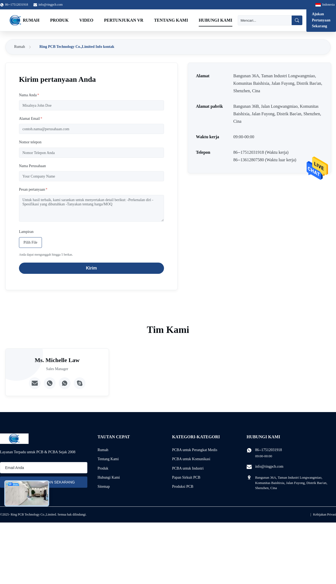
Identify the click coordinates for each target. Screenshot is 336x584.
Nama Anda (29, 95)
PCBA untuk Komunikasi (191, 459)
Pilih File (30, 242)
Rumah (31, 20)
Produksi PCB (182, 487)
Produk (59, 20)
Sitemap (103, 487)
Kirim (91, 268)
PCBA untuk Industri (188, 468)
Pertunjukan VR (123, 20)
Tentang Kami (171, 20)
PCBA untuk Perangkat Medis (194, 450)
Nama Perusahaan (32, 166)
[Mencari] (265, 20)
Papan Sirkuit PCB (186, 477)
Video (86, 20)
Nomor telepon (30, 142)
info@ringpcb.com (50, 4)
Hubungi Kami (215, 20)
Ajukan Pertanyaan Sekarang (321, 20)
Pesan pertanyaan (33, 189)
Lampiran (26, 232)
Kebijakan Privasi (324, 514)
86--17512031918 (268, 450)
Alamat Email (30, 119)
